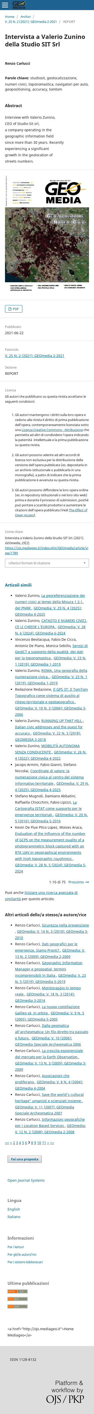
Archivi (26, 16)
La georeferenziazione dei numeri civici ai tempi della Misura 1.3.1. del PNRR (50, 601)
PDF (15, 309)
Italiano (14, 1216)
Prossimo (76, 882)
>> (52, 1142)
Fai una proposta (24, 1159)
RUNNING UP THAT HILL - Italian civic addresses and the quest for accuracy (49, 727)
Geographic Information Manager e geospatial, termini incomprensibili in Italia (48, 969)
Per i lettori (16, 1247)
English (14, 1209)
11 (44, 1142)
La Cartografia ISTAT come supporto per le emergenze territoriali (48, 808)
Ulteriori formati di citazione (29, 563)
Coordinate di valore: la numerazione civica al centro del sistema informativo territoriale (49, 777)
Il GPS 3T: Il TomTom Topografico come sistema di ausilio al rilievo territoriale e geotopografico (51, 695)
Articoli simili (18, 585)
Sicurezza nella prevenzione (65, 925)
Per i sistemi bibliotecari (25, 1262)
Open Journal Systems (26, 1180)
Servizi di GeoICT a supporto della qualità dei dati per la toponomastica (51, 652)
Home (9, 16)
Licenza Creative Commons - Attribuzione (52, 430)
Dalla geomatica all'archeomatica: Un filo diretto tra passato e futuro (51, 1031)
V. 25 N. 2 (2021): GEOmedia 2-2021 (31, 21)
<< (7, 1142)
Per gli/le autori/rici (22, 1254)
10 (39, 1142)
